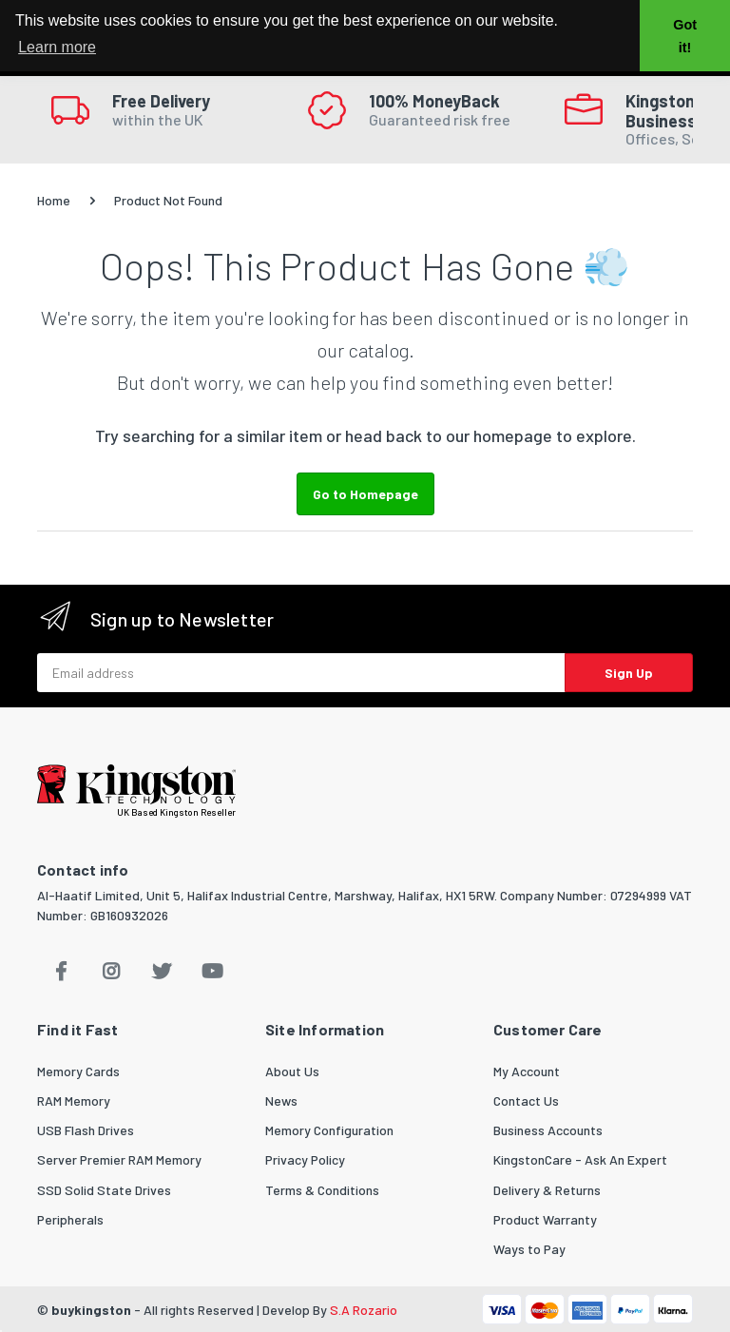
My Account (526, 1071)
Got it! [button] (685, 36)
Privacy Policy (305, 1159)
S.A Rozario (363, 1310)
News (281, 1100)
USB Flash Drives (85, 1130)
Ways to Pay (529, 1249)
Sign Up (629, 673)
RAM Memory (73, 1100)
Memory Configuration (329, 1130)
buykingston (91, 1310)
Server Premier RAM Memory (119, 1159)
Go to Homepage (365, 494)
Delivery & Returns (547, 1190)
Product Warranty (545, 1219)
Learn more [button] (57, 47)
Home (53, 200)
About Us (292, 1071)
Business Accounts (548, 1130)
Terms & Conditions (322, 1190)
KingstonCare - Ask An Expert (580, 1159)
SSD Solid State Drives (104, 1190)
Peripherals (70, 1219)
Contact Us (526, 1100)
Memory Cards (78, 1071)
